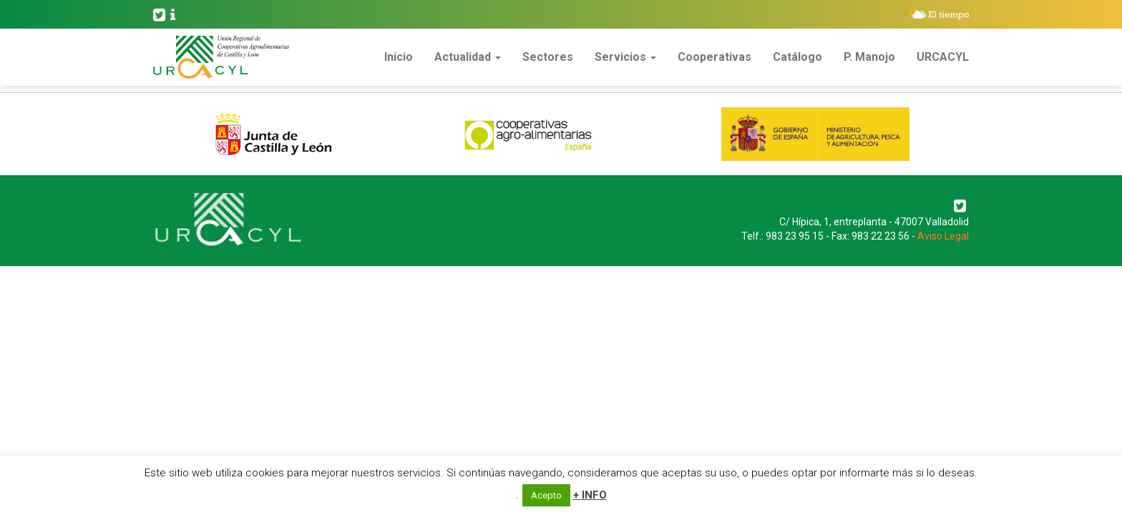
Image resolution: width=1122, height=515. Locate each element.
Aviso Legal (943, 236)
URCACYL (943, 57)
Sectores (547, 57)
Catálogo (797, 57)
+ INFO (590, 495)
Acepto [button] (546, 495)
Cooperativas (714, 57)
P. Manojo (869, 57)
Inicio (398, 57)
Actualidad (467, 57)
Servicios (625, 57)
